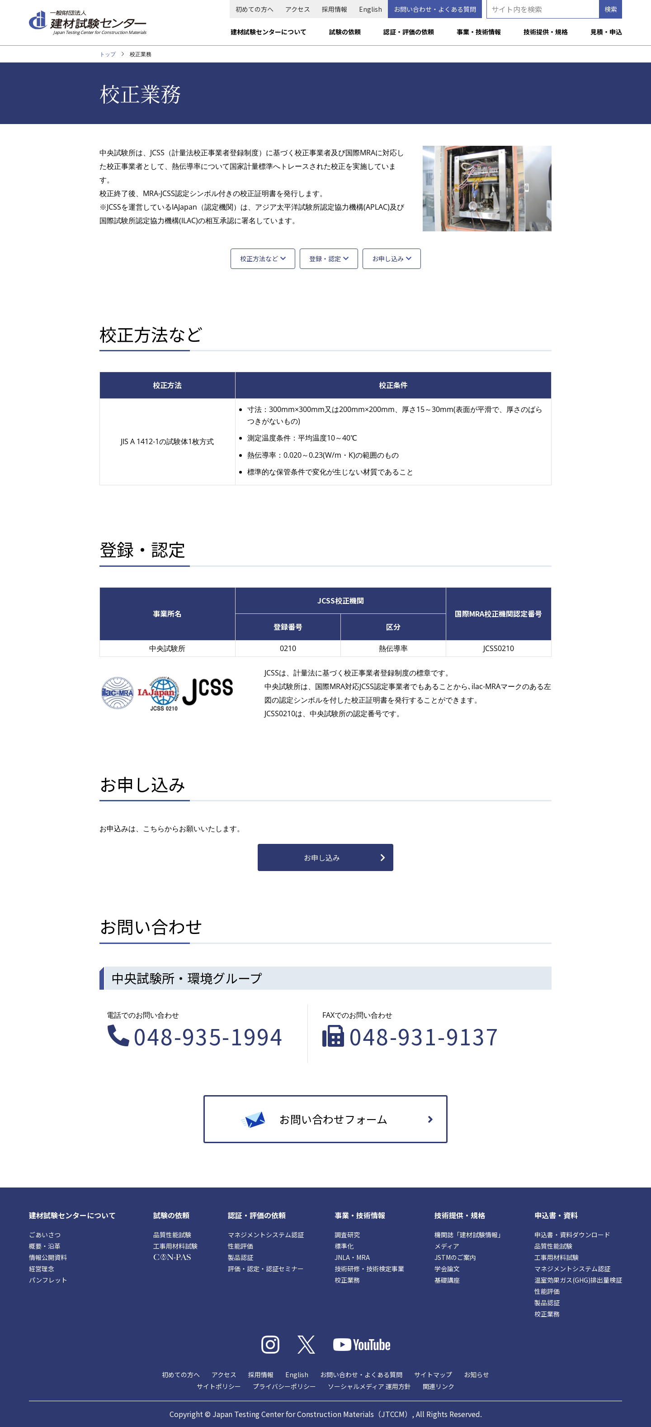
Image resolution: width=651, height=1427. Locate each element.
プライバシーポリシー (284, 1386)
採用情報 (334, 9)
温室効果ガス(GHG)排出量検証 (578, 1279)
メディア (446, 1245)
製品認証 (240, 1257)
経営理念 (41, 1268)
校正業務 (347, 1279)
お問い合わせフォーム (333, 1119)
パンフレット (48, 1279)
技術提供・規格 (546, 31)
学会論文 (447, 1268)
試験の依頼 (345, 31)
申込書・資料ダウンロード (572, 1234)
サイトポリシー (219, 1386)
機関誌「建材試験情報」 (469, 1234)
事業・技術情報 (479, 31)
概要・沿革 (45, 1245)
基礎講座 (447, 1279)
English (370, 9)
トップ (107, 54)
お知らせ (476, 1374)
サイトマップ (433, 1374)
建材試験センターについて (269, 31)
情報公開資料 (48, 1257)
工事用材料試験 (175, 1245)
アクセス (297, 9)
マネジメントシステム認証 (266, 1234)
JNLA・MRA (352, 1257)
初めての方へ (255, 9)
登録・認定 (325, 258)
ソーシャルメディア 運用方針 (369, 1386)
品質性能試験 (172, 1234)
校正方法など (259, 258)
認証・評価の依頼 (408, 31)
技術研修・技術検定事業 (369, 1268)
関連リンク (438, 1386)
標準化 (344, 1245)
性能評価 (240, 1245)
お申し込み (388, 258)
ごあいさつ (45, 1234)
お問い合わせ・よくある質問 (435, 9)
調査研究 (347, 1234)
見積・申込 (606, 31)
